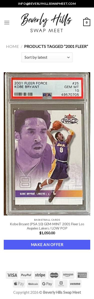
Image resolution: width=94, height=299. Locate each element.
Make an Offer (47, 244)
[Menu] (7, 22)
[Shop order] (47, 57)
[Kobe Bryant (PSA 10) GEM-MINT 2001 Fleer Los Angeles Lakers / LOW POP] (47, 143)
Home (12, 46)
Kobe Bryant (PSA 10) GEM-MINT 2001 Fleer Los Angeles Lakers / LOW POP (47, 226)
